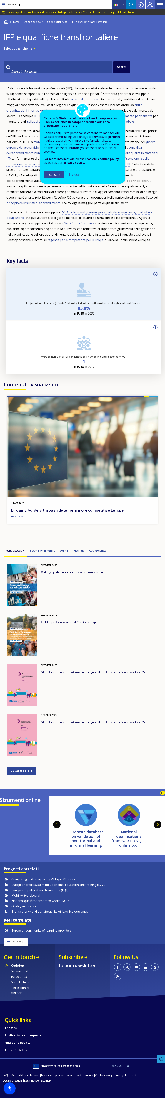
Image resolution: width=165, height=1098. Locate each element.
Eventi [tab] (64, 551)
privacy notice (73, 163)
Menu (160, 4)
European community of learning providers (41, 931)
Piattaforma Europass (78, 223)
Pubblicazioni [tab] (15, 551)
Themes (11, 1028)
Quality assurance (23, 906)
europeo (92, 99)
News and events (17, 1043)
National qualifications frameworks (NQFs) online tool (128, 838)
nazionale (77, 99)
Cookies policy (103, 1075)
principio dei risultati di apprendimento (33, 203)
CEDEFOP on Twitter (127, 967)
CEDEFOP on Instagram (155, 967)
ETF (37, 116)
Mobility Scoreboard (25, 895)
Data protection (12, 1080)
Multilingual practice (53, 1075)
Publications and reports (23, 1035)
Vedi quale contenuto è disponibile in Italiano (108, 12)
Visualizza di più (21, 771)
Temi (16, 21)
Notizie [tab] (79, 551)
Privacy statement (125, 1075)
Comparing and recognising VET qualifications (43, 879)
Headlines (17, 516)
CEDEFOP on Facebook (117, 967)
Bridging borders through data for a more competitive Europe (67, 510)
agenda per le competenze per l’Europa (76, 240)
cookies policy (108, 159)
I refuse (74, 174)
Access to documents (80, 1075)
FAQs (6, 1075)
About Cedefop (16, 1050)
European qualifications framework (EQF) (39, 890)
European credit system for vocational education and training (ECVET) (59, 885)
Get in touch (19, 957)
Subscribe (71, 957)
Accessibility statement (25, 1075)
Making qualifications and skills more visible (72, 572)
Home (6, 21)
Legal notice (31, 1080)
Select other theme (18, 48)
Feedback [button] (161, 1059)
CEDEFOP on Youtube (136, 967)
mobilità (39, 142)
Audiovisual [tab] (97, 551)
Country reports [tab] (42, 551)
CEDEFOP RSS (117, 976)
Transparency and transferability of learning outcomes (49, 911)
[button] (10, 1088)
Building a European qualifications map (68, 622)
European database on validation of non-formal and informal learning (86, 838)
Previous (57, 824)
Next (157, 824)
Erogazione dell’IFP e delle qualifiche (45, 21)
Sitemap (46, 1080)
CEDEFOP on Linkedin (145, 967)
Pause (162, 793)
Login (140, 4)
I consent (54, 175)
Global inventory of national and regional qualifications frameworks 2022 (93, 672)
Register (150, 4)
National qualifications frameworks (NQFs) (40, 901)
